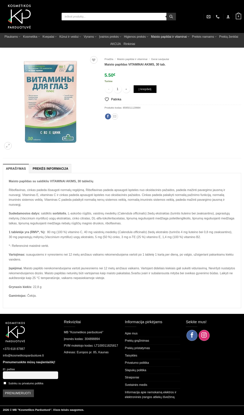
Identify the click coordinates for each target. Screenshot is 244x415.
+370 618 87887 (14, 348)
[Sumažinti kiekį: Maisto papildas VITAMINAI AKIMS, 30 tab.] (108, 89)
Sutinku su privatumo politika (25, 383)
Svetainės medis (136, 384)
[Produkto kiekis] (117, 89)
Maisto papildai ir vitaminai (170, 36)
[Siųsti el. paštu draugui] (115, 116)
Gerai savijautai (160, 59)
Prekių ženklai (228, 36)
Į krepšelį (145, 89)
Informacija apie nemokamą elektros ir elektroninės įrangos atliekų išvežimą (150, 395)
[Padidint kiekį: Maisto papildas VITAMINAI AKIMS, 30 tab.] (126, 89)
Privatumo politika (137, 362)
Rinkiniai (129, 44)
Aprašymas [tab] (16, 168)
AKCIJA (115, 44)
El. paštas (9, 369)
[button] (228, 16)
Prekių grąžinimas (137, 340)
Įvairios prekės (110, 36)
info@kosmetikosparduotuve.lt (23, 355)
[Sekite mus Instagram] (204, 335)
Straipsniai (132, 377)
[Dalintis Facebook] (108, 116)
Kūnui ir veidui (70, 36)
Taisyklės (131, 355)
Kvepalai (50, 36)
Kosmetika (31, 36)
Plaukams (12, 36)
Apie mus (131, 333)
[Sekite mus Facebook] (191, 335)
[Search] (171, 16)
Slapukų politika (135, 370)
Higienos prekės (136, 36)
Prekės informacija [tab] (50, 168)
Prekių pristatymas (137, 348)
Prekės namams (204, 36)
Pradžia (108, 59)
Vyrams (90, 36)
